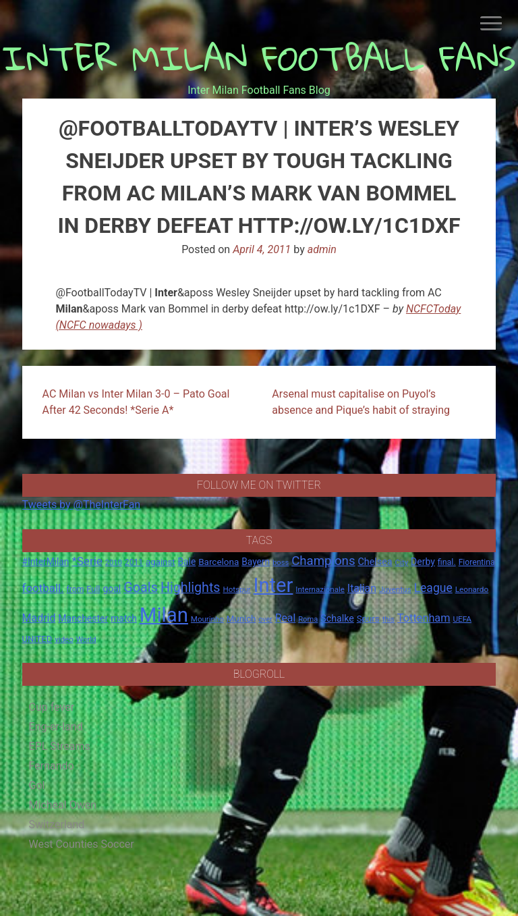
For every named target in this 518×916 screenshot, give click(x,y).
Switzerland (57, 824)
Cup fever (52, 707)
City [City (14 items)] (402, 562)
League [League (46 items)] (433, 588)
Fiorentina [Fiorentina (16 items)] (477, 562)
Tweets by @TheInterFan (81, 504)
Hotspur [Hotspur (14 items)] (236, 589)
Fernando (51, 765)
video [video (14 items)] (64, 639)
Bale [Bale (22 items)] (187, 561)
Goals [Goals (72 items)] (140, 587)
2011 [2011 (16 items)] (134, 562)
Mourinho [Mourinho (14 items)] (207, 619)
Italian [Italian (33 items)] (361, 588)
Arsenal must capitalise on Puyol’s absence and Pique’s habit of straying (361, 401)
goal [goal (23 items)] (112, 588)
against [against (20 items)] (160, 562)
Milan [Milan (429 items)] (164, 614)
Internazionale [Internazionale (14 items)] (320, 589)
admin (322, 249)
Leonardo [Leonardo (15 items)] (471, 589)
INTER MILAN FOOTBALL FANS (259, 58)
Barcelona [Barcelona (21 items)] (218, 561)
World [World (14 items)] (86, 639)
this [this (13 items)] (388, 619)
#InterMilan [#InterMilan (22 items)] (45, 561)
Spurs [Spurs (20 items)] (368, 619)
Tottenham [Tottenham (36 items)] (424, 618)
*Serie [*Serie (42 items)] (86, 561)
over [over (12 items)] (265, 619)
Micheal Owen (62, 805)
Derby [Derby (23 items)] (423, 561)
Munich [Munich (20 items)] (241, 619)
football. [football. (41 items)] (43, 588)
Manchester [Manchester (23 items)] (83, 618)
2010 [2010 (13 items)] (113, 562)
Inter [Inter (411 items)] (273, 585)
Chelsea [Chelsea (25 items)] (374, 562)
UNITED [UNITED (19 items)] (37, 639)
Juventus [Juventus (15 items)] (395, 589)
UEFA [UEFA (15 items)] (462, 619)
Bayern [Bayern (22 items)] (255, 561)
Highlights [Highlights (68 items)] (191, 587)
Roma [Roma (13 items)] (308, 619)
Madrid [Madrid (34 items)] (39, 618)
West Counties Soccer (81, 844)
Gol (37, 785)
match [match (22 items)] (124, 618)
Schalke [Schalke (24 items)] (337, 618)
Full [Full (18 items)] (93, 589)
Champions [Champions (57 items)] (323, 561)
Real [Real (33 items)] (285, 618)
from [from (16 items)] (75, 589)
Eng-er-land (56, 726)
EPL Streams (59, 746)
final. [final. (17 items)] (447, 562)
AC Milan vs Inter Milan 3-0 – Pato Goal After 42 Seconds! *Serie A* (136, 401)
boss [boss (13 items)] (280, 562)
